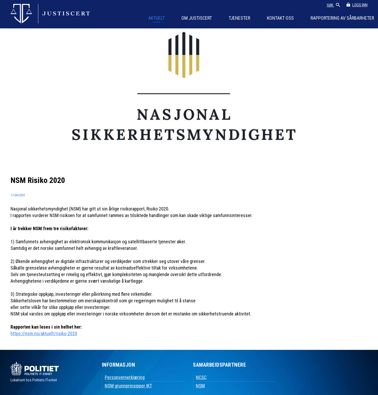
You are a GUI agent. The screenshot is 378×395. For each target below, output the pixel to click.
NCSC (201, 377)
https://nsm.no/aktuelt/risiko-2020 (43, 333)
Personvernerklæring (125, 377)
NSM (200, 385)
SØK (333, 5)
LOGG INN (360, 5)
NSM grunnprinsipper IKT (128, 385)
